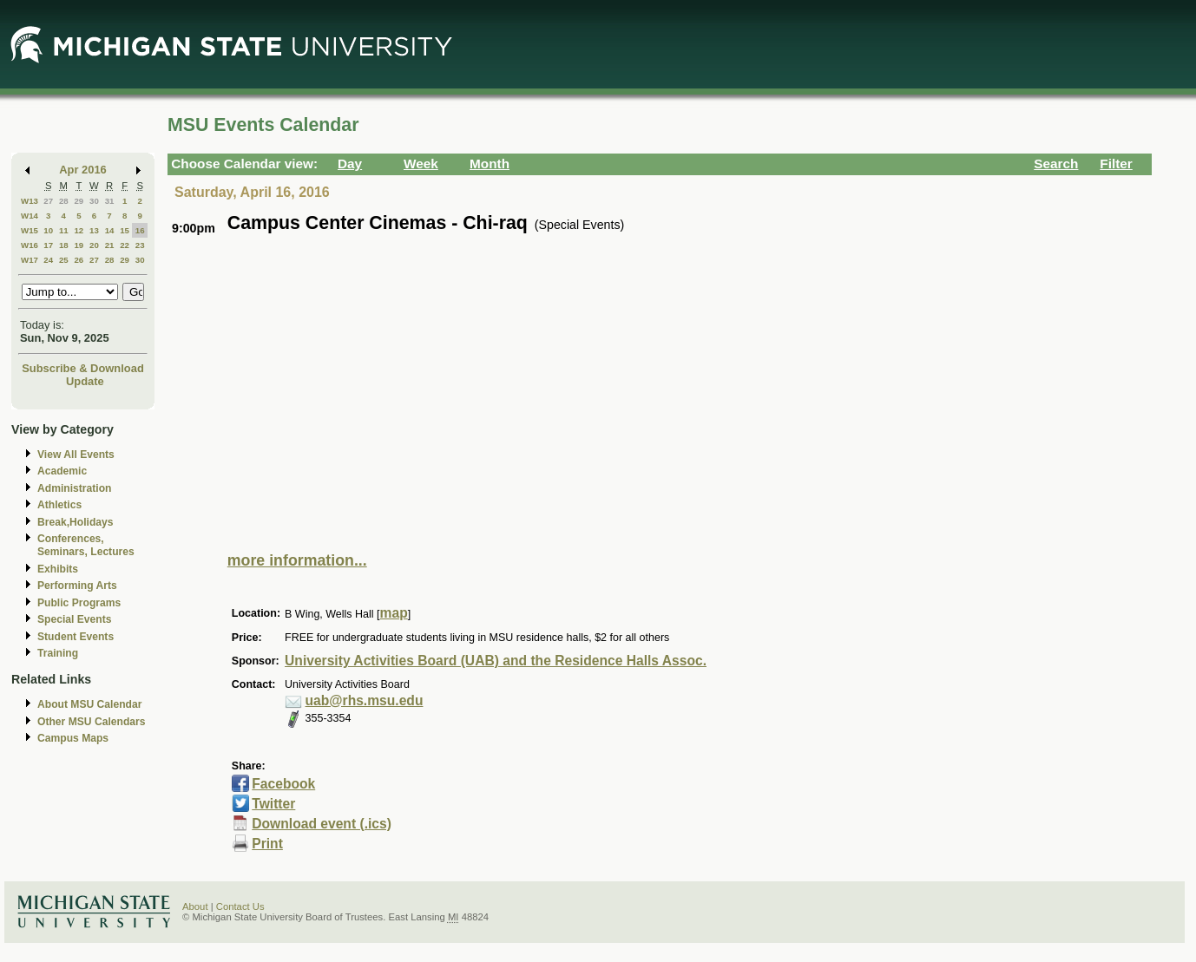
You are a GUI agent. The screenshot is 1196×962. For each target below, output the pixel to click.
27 (48, 201)
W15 (29, 230)
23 (140, 245)
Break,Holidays (75, 522)
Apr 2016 (83, 169)
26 (78, 260)
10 (48, 230)
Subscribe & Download (83, 368)
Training (57, 653)
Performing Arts (77, 585)
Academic (62, 471)
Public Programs (79, 603)
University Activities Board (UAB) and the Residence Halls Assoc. (495, 660)
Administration (74, 488)
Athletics (59, 505)
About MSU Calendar (89, 704)
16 (140, 230)
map (394, 612)
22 (124, 245)
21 (110, 245)
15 (124, 230)
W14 (29, 215)
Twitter (273, 803)
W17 (29, 260)
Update (85, 381)
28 (64, 201)
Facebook (283, 783)
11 (64, 230)
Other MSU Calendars (91, 722)
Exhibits (57, 569)
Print (267, 843)
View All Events (76, 454)
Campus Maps (72, 738)
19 (78, 245)
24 (48, 260)
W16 (29, 245)
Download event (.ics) (321, 823)
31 (110, 201)
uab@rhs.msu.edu (365, 700)
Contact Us (240, 906)
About (195, 906)
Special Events (74, 619)
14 (110, 230)
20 (94, 245)
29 (78, 201)
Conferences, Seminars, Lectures (86, 545)
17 (48, 245)
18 (64, 245)
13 (94, 230)
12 (78, 230)
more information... (297, 560)
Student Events (75, 637)
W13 (29, 201)
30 (94, 201)
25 (64, 260)
